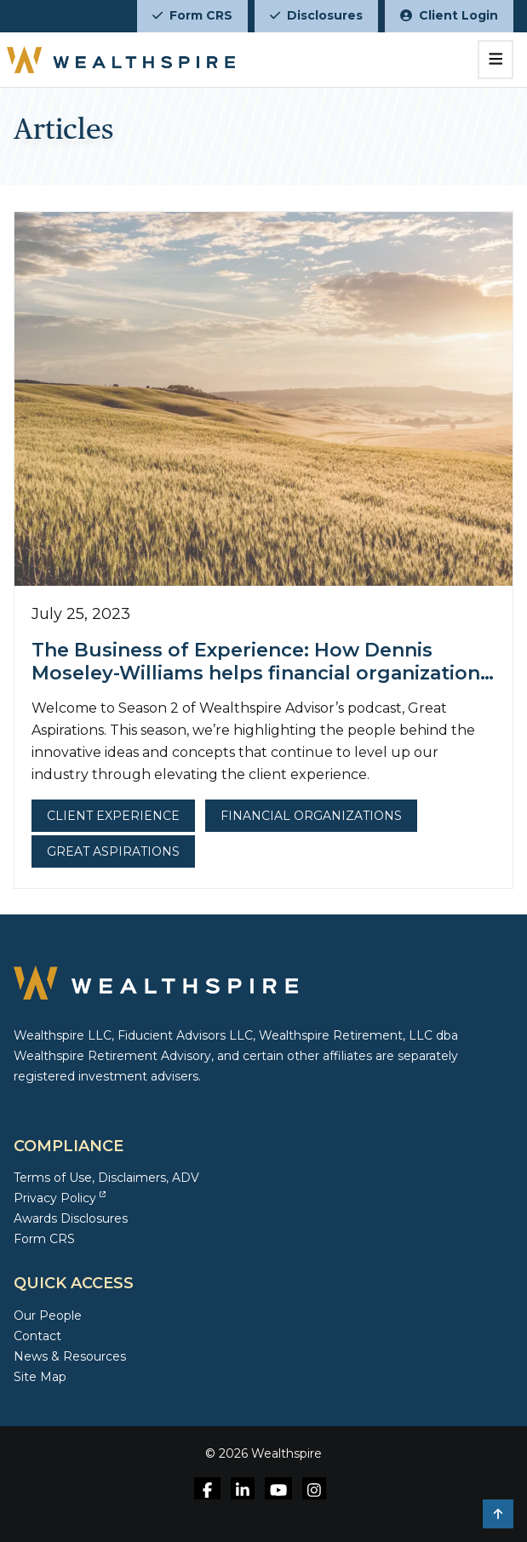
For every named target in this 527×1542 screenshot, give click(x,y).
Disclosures (316, 15)
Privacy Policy (60, 1198)
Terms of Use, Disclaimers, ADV (106, 1177)
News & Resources (70, 1356)
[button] (498, 1513)
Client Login (449, 15)
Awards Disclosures (71, 1218)
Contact (37, 1336)
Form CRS (192, 15)
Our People (48, 1315)
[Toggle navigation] (496, 59)
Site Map (40, 1376)
